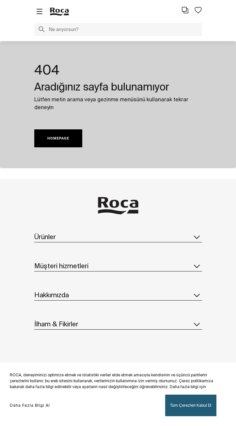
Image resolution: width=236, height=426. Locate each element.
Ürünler (118, 237)
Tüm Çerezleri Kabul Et (191, 405)
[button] (41, 30)
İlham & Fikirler (118, 324)
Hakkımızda (118, 295)
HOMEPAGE (58, 138)
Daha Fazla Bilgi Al (30, 405)
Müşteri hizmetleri (118, 266)
